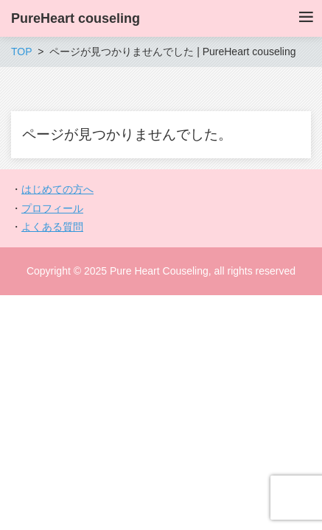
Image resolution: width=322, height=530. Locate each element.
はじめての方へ (57, 189)
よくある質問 (52, 227)
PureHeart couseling (75, 18)
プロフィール (52, 208)
